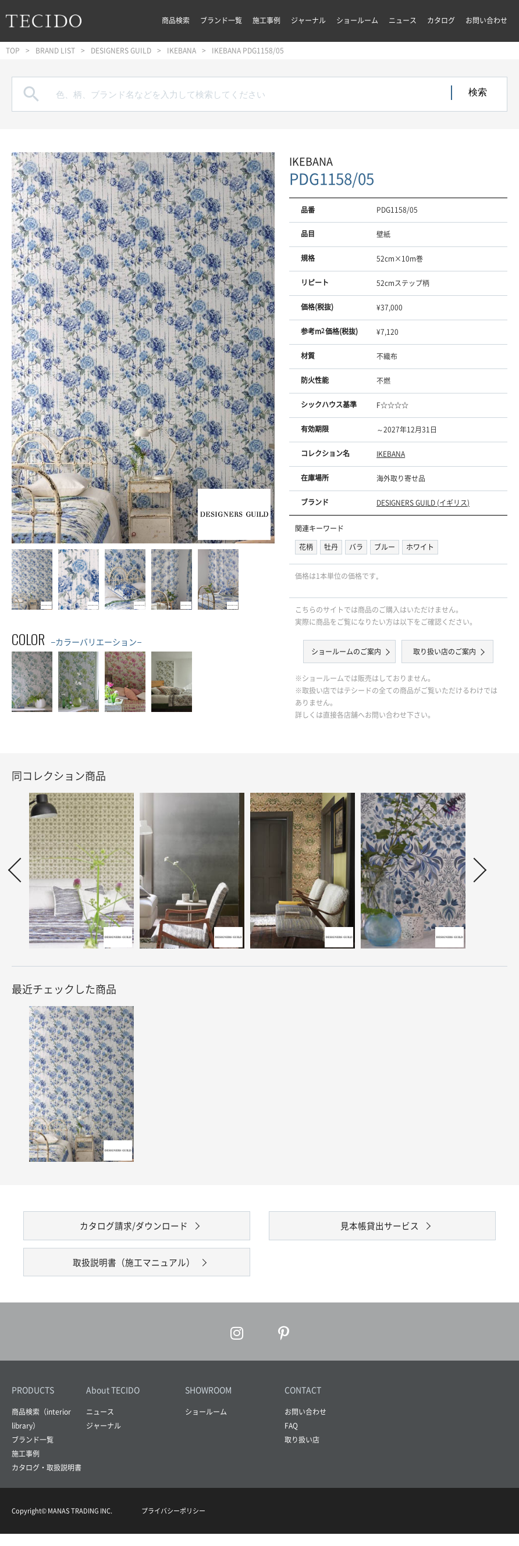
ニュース (403, 20)
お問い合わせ (486, 20)
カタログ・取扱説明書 (46, 1480)
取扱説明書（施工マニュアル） (134, 1271)
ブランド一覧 (221, 20)
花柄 (306, 547)
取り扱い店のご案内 (443, 651)
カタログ (441, 20)
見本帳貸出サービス (379, 1229)
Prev (20, 870)
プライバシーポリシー (173, 1523)
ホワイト (420, 547)
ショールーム (357, 20)
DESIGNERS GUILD (121, 50)
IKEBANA (181, 50)
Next (474, 870)
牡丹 (331, 547)
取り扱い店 (302, 1452)
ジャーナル (308, 20)
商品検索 (176, 20)
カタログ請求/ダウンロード (133, 1229)
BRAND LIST (55, 50)
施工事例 (266, 20)
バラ (356, 547)
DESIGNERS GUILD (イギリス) (423, 503)
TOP (13, 50)
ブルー (384, 547)
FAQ (291, 1438)
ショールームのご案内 (347, 651)
